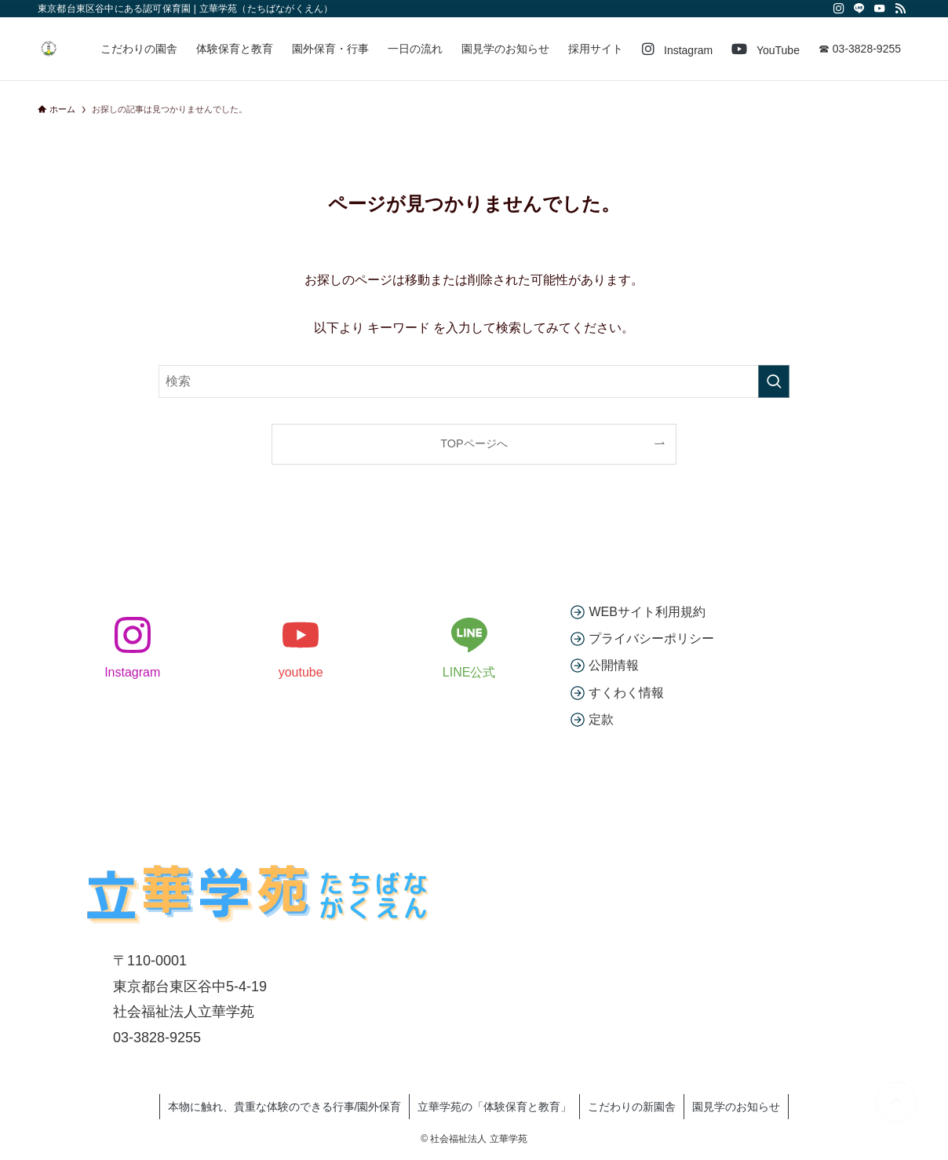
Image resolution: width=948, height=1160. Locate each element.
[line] (859, 8)
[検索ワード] (474, 381)
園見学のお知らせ (736, 1106)
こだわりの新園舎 (632, 1106)
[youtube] (880, 8)
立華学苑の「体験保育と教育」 (494, 1106)
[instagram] (839, 8)
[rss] (900, 8)
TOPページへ (473, 443)
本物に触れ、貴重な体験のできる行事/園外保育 (285, 1106)
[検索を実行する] (773, 381)
